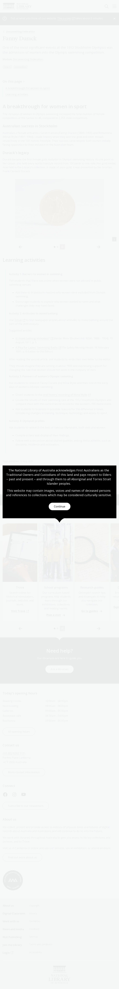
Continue (59, 506)
